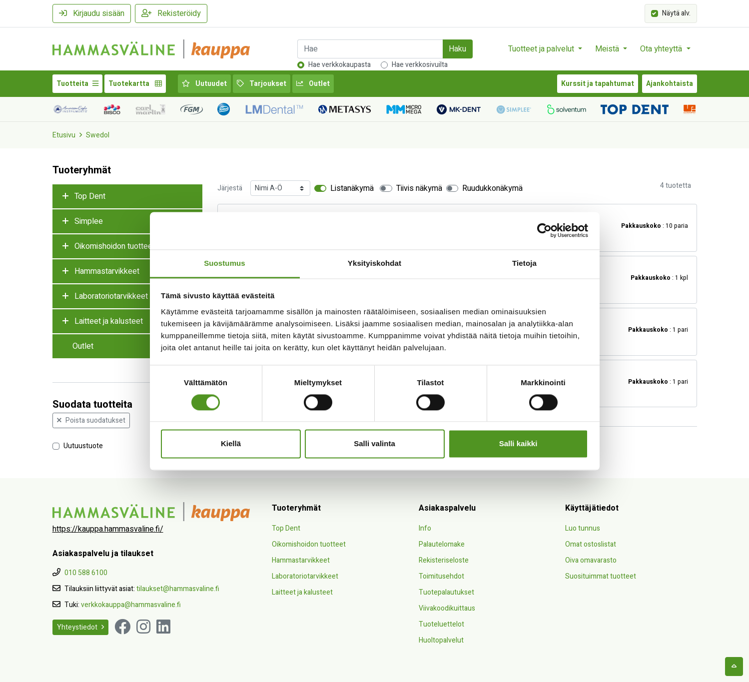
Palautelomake (442, 544)
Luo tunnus (582, 528)
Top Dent (89, 196)
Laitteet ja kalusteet (108, 321)
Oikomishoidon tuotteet (114, 246)
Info (425, 528)
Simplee (88, 221)
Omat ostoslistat (590, 544)
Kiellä (231, 444)
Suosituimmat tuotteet (600, 576)
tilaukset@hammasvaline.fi (177, 589)
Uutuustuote (83, 445)
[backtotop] (734, 666)
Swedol (97, 135)
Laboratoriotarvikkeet (111, 296)
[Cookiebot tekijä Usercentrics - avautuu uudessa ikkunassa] (544, 230)
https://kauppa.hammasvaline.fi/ (107, 529)
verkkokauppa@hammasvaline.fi (131, 605)
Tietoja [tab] (524, 263)
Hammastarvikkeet (106, 271)
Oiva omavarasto (591, 560)
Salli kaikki (518, 444)
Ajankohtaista (669, 83)
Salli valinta (374, 444)
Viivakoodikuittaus (447, 608)
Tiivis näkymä (419, 188)
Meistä (608, 49)
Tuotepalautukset (446, 592)
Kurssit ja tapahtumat (597, 83)
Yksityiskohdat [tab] (374, 263)
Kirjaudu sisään (91, 13)
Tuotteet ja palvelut (542, 49)
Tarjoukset (261, 83)
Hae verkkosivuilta (420, 64)
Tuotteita (77, 83)
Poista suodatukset (91, 420)
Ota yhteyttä (662, 49)
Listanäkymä (352, 188)
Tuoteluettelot (441, 624)
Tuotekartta (135, 83)
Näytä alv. (676, 12)
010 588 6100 (85, 573)
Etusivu (63, 135)
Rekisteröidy (171, 13)
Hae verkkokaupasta (339, 64)
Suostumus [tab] (224, 263)
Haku (457, 49)
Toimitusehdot (441, 576)
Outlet (313, 83)
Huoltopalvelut (441, 640)
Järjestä (229, 188)
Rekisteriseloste (444, 560)
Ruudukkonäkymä (492, 188)
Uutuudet (204, 83)
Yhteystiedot (80, 627)
